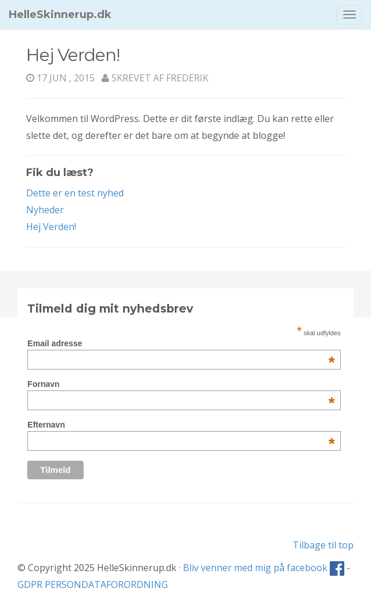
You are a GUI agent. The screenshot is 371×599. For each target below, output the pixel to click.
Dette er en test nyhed (75, 192)
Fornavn (180, 384)
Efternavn (180, 424)
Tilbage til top (323, 545)
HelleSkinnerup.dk (60, 14)
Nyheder (45, 209)
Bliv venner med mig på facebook (263, 567)
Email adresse (180, 343)
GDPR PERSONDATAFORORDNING (92, 584)
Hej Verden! (51, 226)
